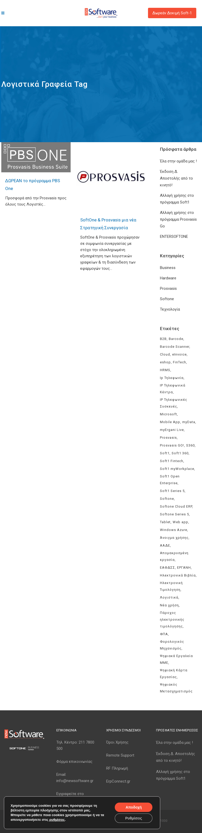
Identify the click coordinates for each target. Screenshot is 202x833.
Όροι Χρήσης (117, 742)
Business (168, 267)
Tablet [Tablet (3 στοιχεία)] (165, 522)
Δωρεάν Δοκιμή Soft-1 (172, 13)
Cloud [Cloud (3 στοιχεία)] (165, 354)
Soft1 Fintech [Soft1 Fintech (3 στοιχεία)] (171, 461)
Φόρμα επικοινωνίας (74, 761)
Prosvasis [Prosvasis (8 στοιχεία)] (168, 438)
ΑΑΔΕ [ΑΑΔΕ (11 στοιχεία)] (165, 545)
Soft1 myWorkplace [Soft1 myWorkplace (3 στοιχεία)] (177, 469)
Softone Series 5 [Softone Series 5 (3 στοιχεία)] (174, 514)
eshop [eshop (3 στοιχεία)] (165, 362)
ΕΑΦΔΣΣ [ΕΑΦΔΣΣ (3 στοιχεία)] (167, 567)
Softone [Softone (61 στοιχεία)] (167, 499)
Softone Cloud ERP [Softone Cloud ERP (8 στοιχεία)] (176, 506)
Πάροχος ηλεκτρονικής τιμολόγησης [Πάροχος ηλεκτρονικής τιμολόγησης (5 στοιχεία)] (172, 619)
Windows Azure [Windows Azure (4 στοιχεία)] (173, 530)
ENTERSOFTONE (174, 236)
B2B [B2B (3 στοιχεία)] (163, 339)
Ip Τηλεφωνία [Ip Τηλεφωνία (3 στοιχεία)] (172, 378)
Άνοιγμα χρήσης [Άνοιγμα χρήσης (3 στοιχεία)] (174, 538)
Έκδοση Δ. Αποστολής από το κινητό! (176, 178)
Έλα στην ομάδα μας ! (178, 161)
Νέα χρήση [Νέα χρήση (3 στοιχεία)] (169, 605)
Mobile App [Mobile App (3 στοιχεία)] (170, 422)
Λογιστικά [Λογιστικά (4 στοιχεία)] (169, 597)
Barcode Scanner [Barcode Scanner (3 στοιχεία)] (174, 347)
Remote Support (120, 755)
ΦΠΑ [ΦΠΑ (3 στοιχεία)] (164, 634)
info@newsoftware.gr (74, 780)
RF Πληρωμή (117, 768)
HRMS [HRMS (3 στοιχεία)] (165, 370)
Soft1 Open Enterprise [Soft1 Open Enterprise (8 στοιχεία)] (170, 479)
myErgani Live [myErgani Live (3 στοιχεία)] (172, 430)
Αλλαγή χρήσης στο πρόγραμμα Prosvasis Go (178, 219)
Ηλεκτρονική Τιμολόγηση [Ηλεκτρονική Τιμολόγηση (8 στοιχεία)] (171, 586)
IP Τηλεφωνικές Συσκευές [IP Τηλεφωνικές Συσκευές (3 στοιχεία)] (173, 403)
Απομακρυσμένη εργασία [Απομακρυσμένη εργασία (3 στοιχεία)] (174, 556)
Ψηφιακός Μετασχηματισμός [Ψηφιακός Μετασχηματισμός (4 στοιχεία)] (176, 688)
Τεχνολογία (170, 309)
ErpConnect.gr (118, 781)
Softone (167, 299)
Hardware (168, 278)
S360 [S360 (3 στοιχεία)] (190, 445)
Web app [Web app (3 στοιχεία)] (180, 522)
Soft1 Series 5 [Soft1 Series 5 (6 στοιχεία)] (172, 491)
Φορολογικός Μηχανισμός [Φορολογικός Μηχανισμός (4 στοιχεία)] (172, 645)
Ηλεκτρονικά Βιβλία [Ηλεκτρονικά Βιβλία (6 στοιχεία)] (178, 575)
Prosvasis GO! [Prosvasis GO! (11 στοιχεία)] (172, 445)
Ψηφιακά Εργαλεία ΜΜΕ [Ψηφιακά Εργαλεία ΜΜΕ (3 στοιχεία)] (176, 659)
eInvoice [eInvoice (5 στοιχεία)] (179, 354)
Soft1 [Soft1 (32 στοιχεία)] (165, 453)
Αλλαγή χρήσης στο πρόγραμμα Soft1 (173, 775)
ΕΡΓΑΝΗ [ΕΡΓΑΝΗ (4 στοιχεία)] (184, 567)
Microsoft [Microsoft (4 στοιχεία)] (168, 414)
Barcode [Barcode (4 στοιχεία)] (176, 339)
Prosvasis (168, 288)
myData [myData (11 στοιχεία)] (188, 422)
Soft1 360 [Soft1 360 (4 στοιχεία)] (180, 453)
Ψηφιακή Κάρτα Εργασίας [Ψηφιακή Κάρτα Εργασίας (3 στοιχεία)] (173, 673)
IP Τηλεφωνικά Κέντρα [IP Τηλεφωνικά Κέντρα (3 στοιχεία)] (172, 388)
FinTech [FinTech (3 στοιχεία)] (179, 362)
